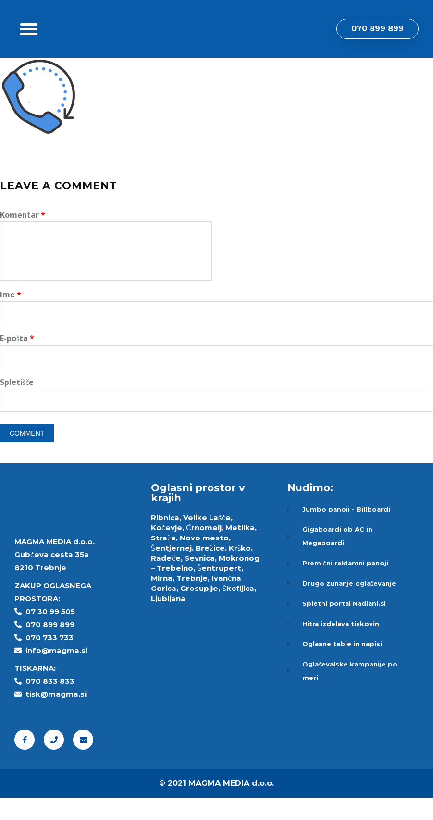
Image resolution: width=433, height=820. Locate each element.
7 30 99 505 (53, 633)
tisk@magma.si (56, 716)
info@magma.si (56, 672)
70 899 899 (52, 646)
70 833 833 (52, 703)
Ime (10, 316)
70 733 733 (52, 659)
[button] (28, 40)
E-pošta (17, 360)
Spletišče (17, 404)
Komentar (22, 236)
